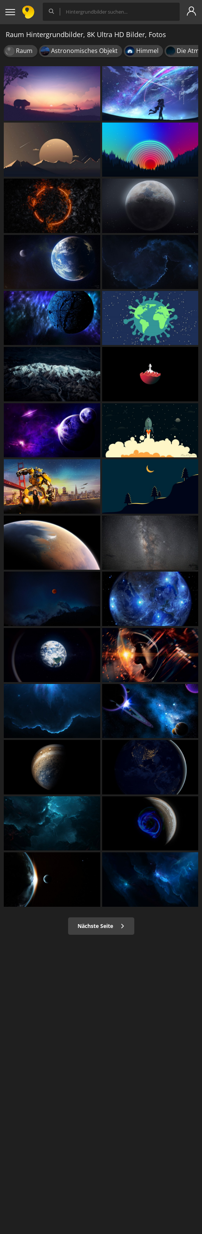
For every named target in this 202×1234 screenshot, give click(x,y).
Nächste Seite (101, 925)
